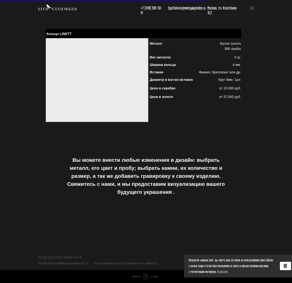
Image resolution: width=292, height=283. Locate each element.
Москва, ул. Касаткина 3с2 (222, 10)
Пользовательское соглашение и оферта (125, 263)
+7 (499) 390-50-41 (151, 10)
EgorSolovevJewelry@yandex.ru (187, 7)
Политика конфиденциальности (63, 263)
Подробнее (222, 272)
